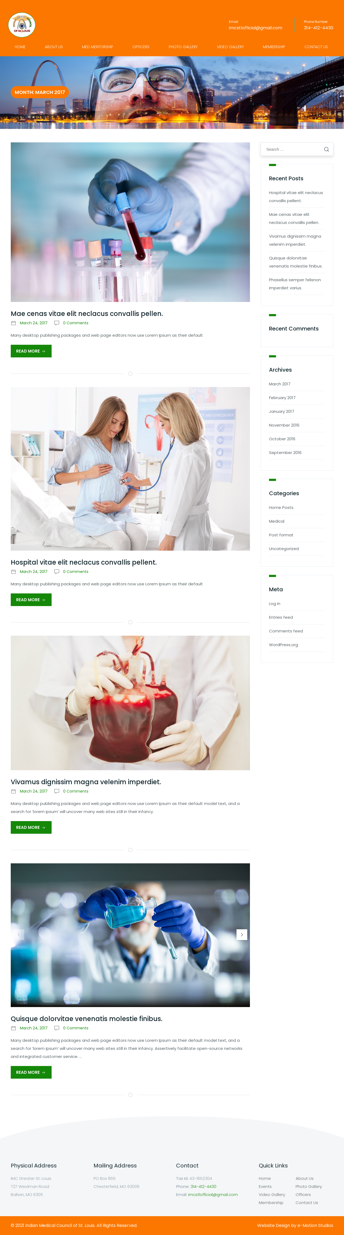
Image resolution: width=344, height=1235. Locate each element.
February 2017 (282, 397)
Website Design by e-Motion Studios (295, 1225)
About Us (54, 47)
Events (265, 1186)
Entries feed (281, 617)
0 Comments (75, 323)
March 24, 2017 (34, 323)
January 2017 (281, 411)
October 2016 (282, 439)
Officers (140, 47)
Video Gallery (230, 47)
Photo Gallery (183, 47)
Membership (274, 47)
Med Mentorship (97, 47)
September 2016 (285, 452)
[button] (241, 934)
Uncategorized (284, 548)
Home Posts (281, 507)
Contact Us (316, 47)
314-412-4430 (318, 28)
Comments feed (286, 631)
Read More (31, 351)
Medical (276, 521)
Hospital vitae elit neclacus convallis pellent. (84, 562)
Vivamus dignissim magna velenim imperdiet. (86, 781)
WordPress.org (283, 645)
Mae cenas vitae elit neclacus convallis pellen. (87, 313)
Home (20, 47)
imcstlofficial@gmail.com (255, 28)
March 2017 (280, 384)
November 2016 (284, 425)
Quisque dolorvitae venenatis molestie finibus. (86, 1018)
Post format (281, 535)
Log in (274, 603)
